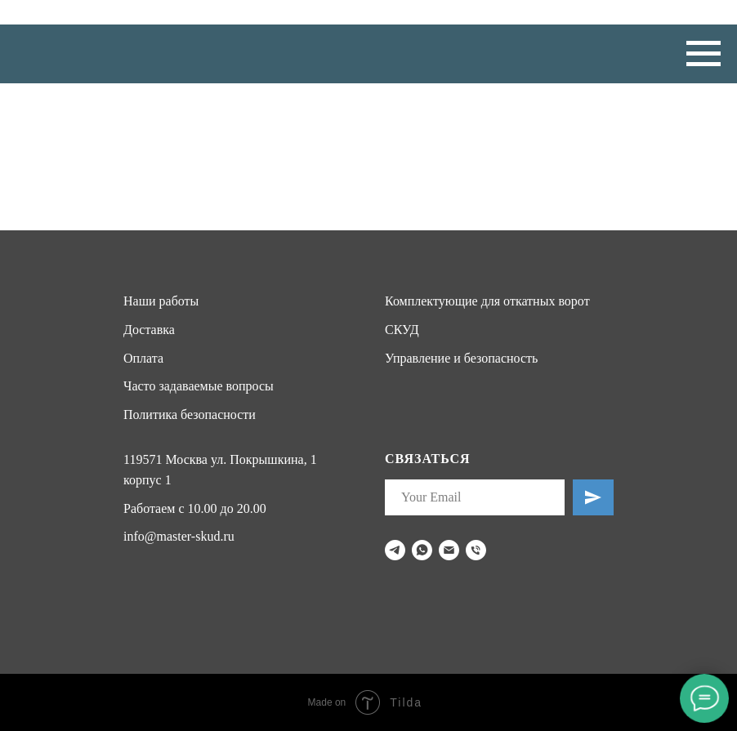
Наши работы (161, 301)
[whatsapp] (422, 550)
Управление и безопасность (461, 358)
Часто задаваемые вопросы (198, 386)
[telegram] (395, 550)
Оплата (143, 358)
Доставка (149, 330)
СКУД (402, 330)
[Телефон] (476, 550)
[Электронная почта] (449, 550)
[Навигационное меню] (703, 54)
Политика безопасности (189, 414)
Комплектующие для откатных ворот (487, 301)
